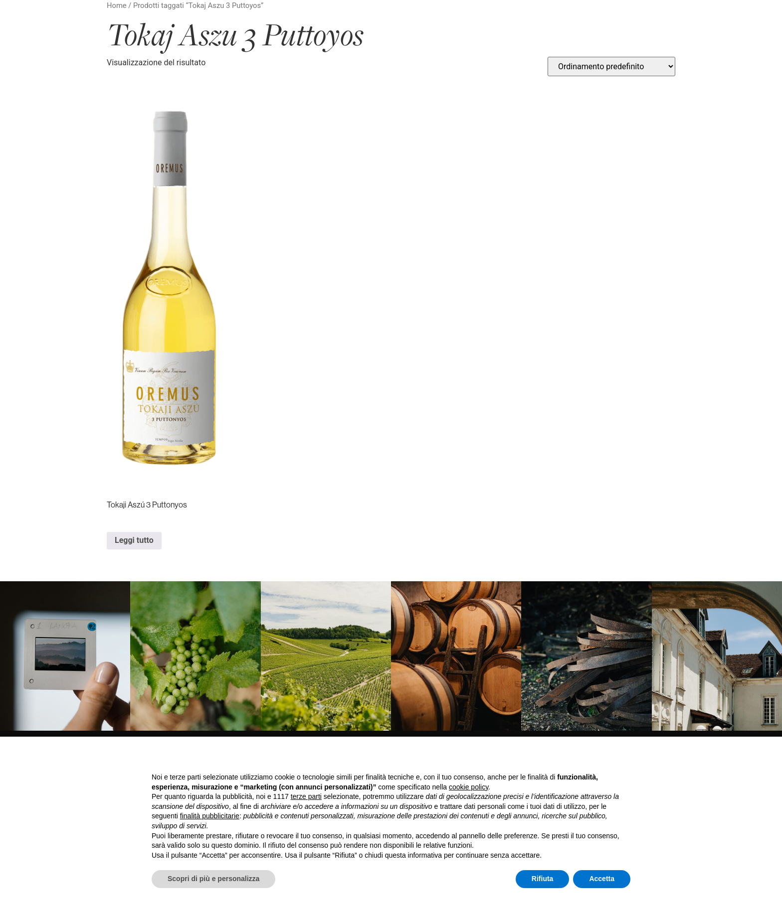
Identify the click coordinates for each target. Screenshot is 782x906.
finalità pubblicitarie (209, 816)
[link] (65, 656)
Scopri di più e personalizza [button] (213, 879)
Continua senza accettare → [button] (584, 757)
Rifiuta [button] (543, 879)
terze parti (306, 796)
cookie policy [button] (468, 787)
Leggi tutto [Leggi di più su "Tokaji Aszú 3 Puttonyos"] (134, 540)
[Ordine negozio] (611, 66)
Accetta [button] (601, 879)
